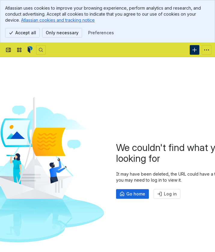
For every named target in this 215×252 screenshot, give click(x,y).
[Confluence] (30, 50)
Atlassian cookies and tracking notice (58, 20)
